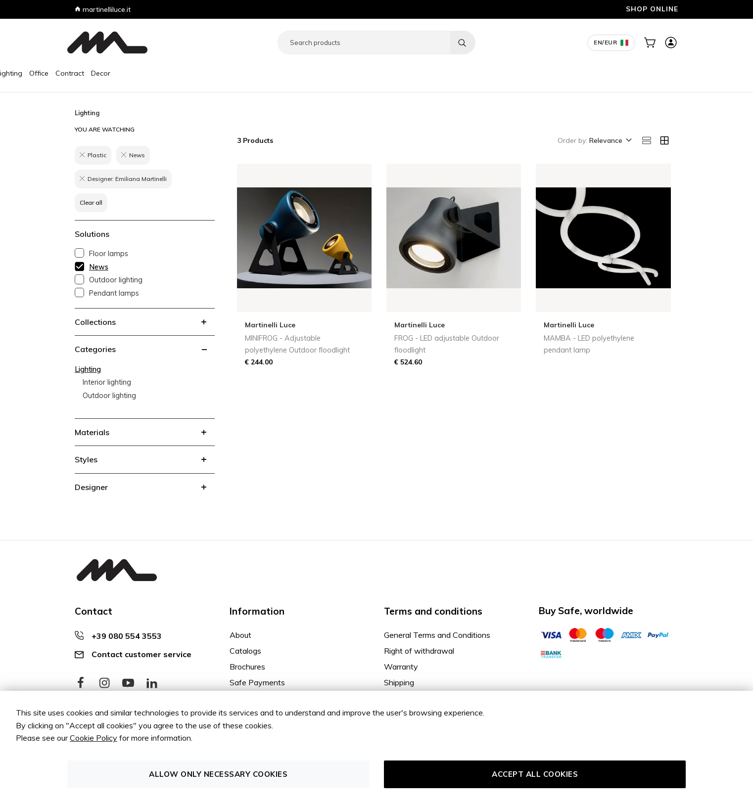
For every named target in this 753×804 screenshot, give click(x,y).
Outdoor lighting (115, 279)
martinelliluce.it (103, 9)
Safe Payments (257, 682)
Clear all (91, 202)
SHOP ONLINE (652, 8)
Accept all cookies (535, 774)
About (240, 635)
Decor (210, 73)
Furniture (85, 73)
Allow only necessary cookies (218, 774)
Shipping (399, 682)
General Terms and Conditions (437, 635)
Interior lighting (107, 382)
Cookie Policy (93, 738)
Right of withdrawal (419, 651)
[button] (609, 141)
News (98, 267)
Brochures (247, 666)
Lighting (119, 73)
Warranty (401, 666)
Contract (179, 73)
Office (148, 73)
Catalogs (245, 651)
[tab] (145, 322)
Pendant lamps (114, 293)
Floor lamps (108, 253)
